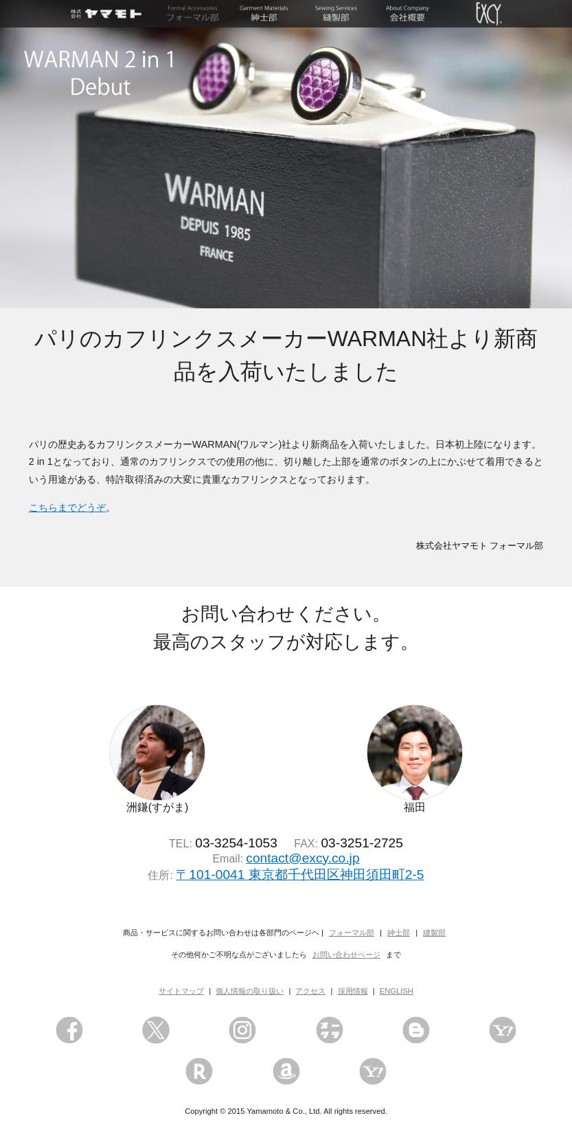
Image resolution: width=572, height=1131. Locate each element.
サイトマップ (181, 991)
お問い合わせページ (346, 954)
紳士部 (398, 932)
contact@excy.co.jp (302, 858)
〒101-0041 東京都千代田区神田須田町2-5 (300, 874)
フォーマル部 (351, 932)
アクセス (310, 991)
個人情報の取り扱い (250, 991)
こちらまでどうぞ (67, 507)
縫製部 (434, 932)
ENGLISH (396, 991)
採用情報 (353, 991)
